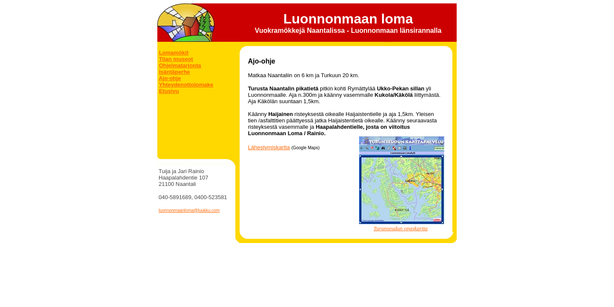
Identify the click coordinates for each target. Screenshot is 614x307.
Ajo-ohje (170, 78)
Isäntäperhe (174, 72)
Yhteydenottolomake (186, 84)
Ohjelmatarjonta (180, 65)
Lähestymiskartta (269, 147)
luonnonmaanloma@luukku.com (189, 210)
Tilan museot (176, 59)
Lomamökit (173, 52)
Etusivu (169, 91)
